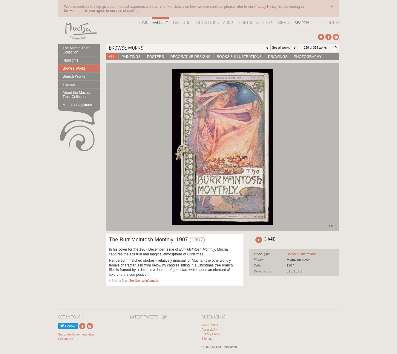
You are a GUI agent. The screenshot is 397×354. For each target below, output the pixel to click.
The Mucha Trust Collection (76, 50)
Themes (69, 84)
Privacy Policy (211, 334)
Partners (248, 22)
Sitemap (207, 338)
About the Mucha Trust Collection (76, 95)
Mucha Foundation (79, 30)
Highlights (71, 60)
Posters (155, 57)
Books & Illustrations (239, 57)
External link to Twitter (321, 37)
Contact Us (65, 339)
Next (336, 47)
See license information (144, 280)
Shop (267, 22)
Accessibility (210, 329)
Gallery (160, 22)
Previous (295, 47)
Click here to (264, 240)
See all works (281, 47)
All (112, 57)
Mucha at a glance (77, 105)
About (229, 22)
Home (143, 22)
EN (331, 22)
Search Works (74, 76)
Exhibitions (206, 22)
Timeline (181, 22)
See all (302, 254)
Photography (308, 57)
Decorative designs (190, 57)
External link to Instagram (336, 37)
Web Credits (210, 325)
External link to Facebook (328, 37)
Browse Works (74, 68)
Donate (283, 22)
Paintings (131, 57)
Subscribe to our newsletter (76, 334)
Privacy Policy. (266, 6)
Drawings (278, 57)
